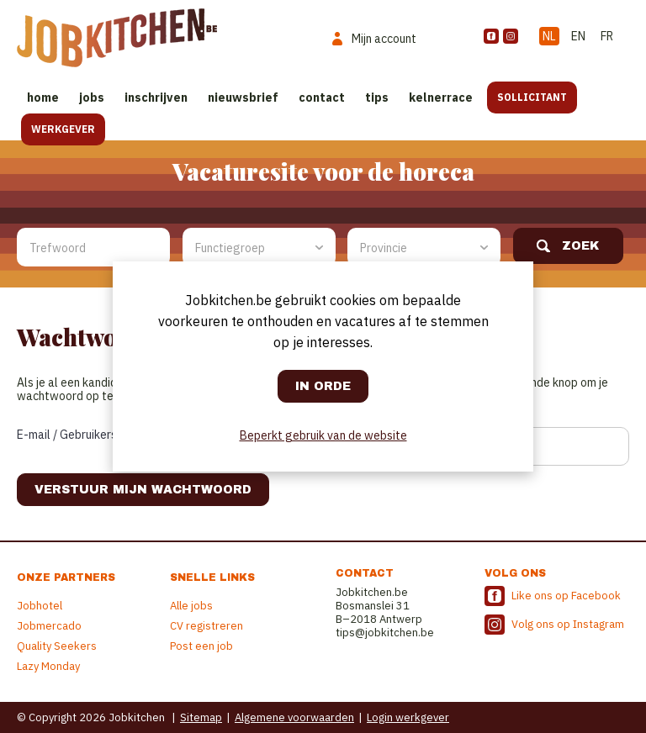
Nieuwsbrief (243, 97)
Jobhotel (39, 606)
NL (549, 36)
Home (43, 97)
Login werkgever (408, 717)
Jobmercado (49, 626)
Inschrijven (156, 97)
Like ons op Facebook (566, 595)
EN (578, 36)
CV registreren (206, 626)
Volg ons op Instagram (567, 624)
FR (607, 36)
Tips (377, 97)
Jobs (91, 97)
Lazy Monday (48, 666)
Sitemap (201, 717)
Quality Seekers (57, 646)
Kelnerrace (441, 97)
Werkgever (63, 129)
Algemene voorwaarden (294, 717)
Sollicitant (532, 97)
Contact (322, 97)
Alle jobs (191, 606)
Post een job (201, 646)
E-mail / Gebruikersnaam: (82, 434)
